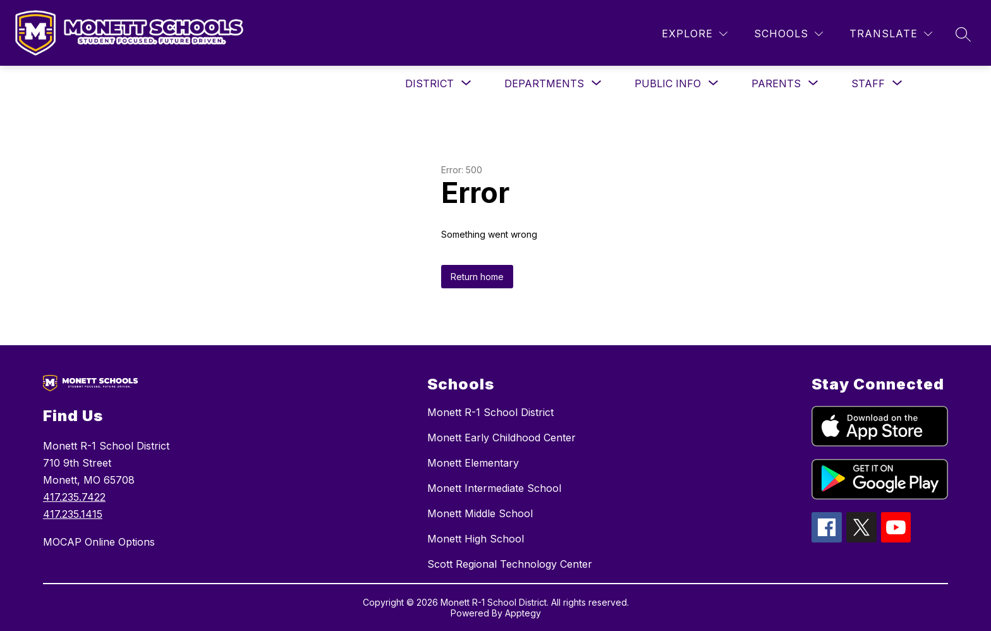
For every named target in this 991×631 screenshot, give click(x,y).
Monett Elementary (473, 462)
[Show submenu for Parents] (776, 83)
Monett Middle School (480, 513)
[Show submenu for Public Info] (668, 83)
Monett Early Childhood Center (501, 437)
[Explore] (695, 34)
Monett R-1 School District (490, 412)
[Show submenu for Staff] (868, 83)
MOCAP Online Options (99, 542)
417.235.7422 (74, 497)
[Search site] (963, 34)
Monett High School (475, 538)
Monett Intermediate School (494, 488)
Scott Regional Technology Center (509, 564)
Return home (477, 276)
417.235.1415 (72, 514)
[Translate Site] (890, 34)
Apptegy (523, 613)
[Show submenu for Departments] (544, 83)
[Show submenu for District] (429, 83)
